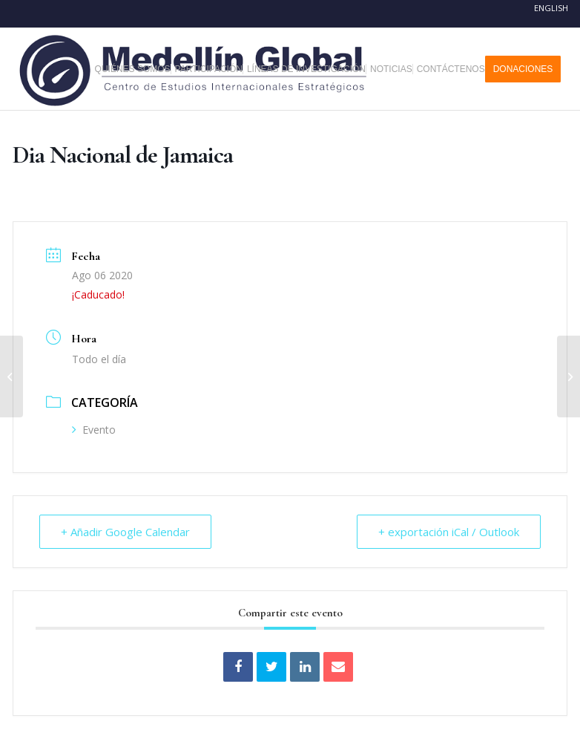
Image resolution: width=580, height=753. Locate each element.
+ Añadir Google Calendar (125, 531)
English (551, 7)
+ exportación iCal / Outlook (448, 531)
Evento (94, 430)
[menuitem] (138, 69)
